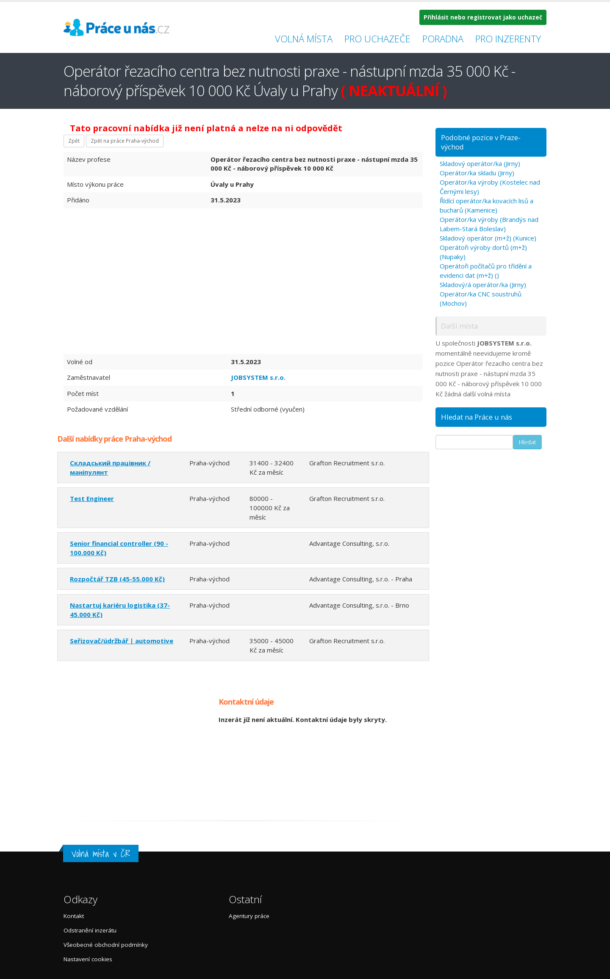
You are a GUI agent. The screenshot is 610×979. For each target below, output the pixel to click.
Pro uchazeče (377, 38)
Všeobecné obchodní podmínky (106, 945)
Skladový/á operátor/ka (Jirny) (483, 284)
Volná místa (304, 38)
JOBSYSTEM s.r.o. (258, 377)
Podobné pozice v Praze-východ (481, 142)
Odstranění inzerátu (90, 930)
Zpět (74, 140)
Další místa (459, 326)
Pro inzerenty (508, 38)
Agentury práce (249, 916)
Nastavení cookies (88, 959)
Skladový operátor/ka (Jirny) (480, 163)
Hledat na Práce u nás (476, 417)
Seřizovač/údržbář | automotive (121, 640)
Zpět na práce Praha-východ (125, 140)
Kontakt (74, 916)
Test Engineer (92, 498)
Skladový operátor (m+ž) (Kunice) (488, 238)
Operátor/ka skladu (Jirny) (477, 173)
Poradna (442, 38)
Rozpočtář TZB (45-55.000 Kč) (117, 579)
